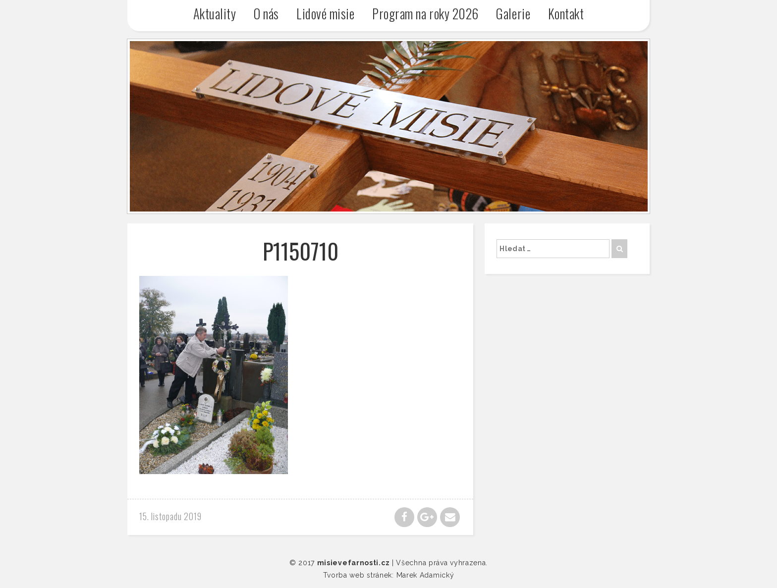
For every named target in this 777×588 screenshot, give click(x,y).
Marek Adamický (425, 575)
